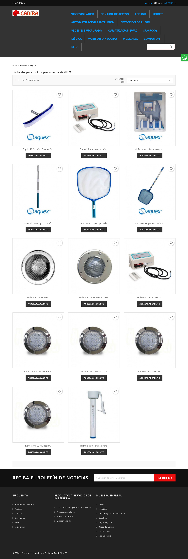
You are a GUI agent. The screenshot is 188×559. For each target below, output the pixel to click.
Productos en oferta (65, 512)
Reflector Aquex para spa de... (94, 297)
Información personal (24, 504)
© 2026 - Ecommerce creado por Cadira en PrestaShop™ (39, 553)
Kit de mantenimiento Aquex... (150, 149)
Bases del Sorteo (106, 527)
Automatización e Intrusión (92, 22)
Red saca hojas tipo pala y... (149, 223)
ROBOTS (157, 14)
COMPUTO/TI (152, 38)
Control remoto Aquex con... (94, 149)
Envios (101, 504)
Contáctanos (104, 531)
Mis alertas (19, 527)
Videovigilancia (82, 14)
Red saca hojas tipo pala (94, 223)
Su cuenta (20, 495)
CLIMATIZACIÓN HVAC (122, 30)
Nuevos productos (64, 516)
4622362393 (170, 3)
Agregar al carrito (38, 155)
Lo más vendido (63, 521)
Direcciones (19, 518)
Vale (16, 522)
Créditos (18, 513)
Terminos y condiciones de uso (112, 513)
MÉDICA (76, 38)
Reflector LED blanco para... (38, 371)
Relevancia (150, 80)
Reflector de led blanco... (150, 297)
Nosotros (102, 518)
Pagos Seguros (105, 522)
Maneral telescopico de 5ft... (38, 223)
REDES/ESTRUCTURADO (86, 30)
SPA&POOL (150, 30)
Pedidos (18, 509)
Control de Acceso (114, 14)
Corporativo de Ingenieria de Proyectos (74, 507)
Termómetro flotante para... (94, 445)
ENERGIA (140, 14)
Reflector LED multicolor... (150, 371)
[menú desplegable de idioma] (19, 3)
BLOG (74, 47)
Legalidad (102, 509)
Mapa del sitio (104, 535)
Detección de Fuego (135, 22)
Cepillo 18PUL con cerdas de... (38, 149)
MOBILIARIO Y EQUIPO (102, 38)
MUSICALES (130, 38)
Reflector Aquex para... (38, 297)
